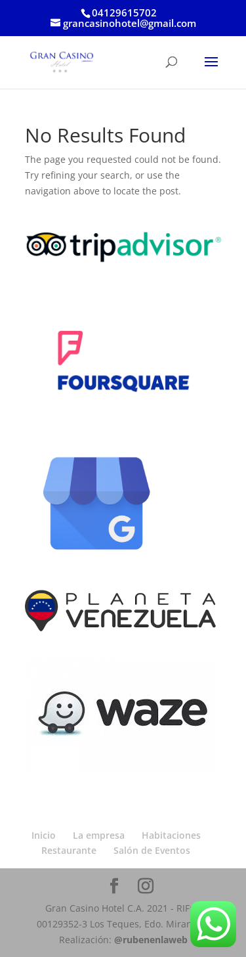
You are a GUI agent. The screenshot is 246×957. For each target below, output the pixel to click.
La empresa (99, 835)
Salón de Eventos (151, 850)
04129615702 (124, 12)
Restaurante (68, 850)
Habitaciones (171, 835)
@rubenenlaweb (151, 939)
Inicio (43, 835)
